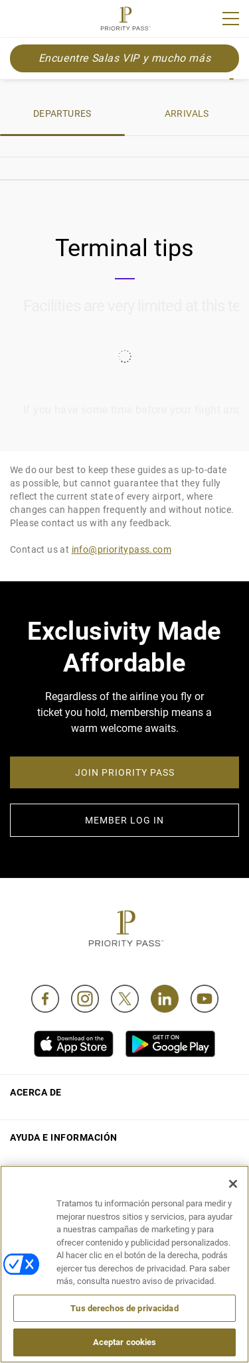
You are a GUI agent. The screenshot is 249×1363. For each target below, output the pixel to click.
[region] (124, 1264)
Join (19, 21)
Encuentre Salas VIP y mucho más (125, 58)
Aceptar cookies (125, 1342)
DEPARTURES (62, 113)
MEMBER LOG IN (124, 820)
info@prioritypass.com (121, 549)
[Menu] (230, 18)
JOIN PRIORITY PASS (125, 772)
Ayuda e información (64, 1137)
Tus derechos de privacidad (124, 1308)
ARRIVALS (187, 113)
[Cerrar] (233, 1183)
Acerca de (36, 1092)
